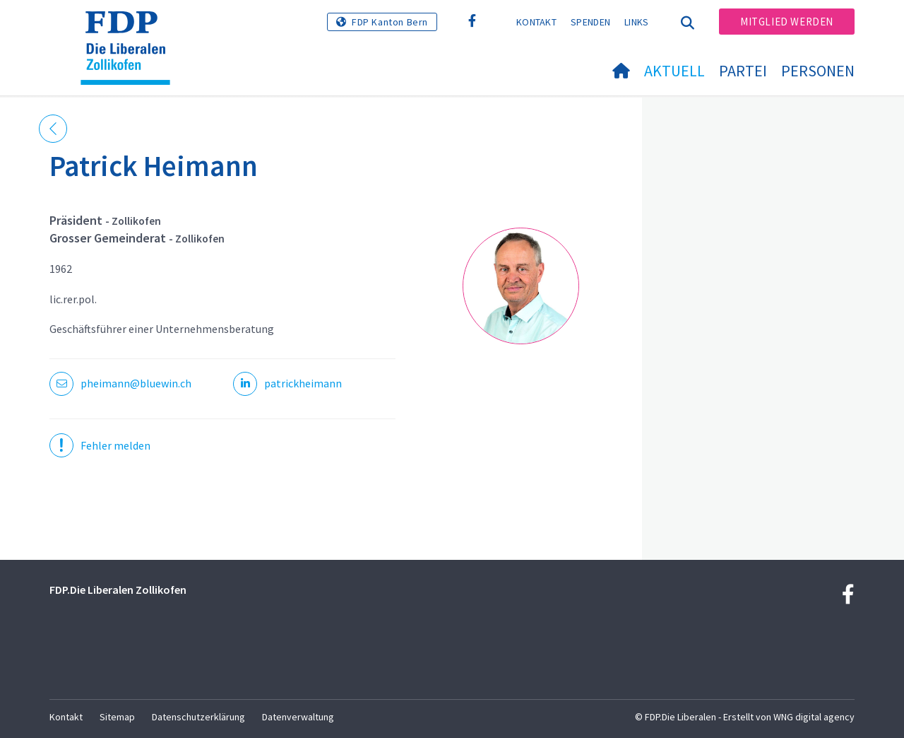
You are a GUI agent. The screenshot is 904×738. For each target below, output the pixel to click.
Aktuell (674, 71)
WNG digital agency (814, 716)
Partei (743, 71)
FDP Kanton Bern (390, 22)
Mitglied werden (786, 21)
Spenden (590, 22)
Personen (818, 71)
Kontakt (536, 22)
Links (636, 22)
